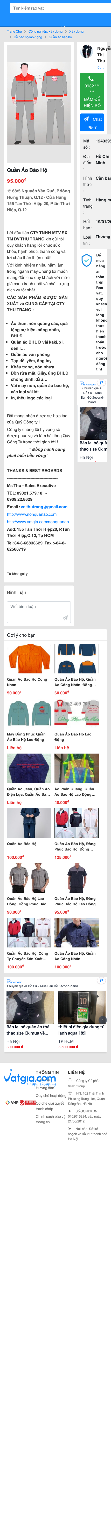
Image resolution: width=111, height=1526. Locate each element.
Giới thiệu (43, 1079)
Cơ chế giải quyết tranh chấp (50, 1105)
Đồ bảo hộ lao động (28, 36)
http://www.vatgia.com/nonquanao (38, 521)
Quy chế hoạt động (51, 1095)
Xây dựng (76, 31)
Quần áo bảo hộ (60, 36)
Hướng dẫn (45, 1087)
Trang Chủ (14, 31)
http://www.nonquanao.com (32, 514)
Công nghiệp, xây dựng (46, 31)
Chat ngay (93, 122)
